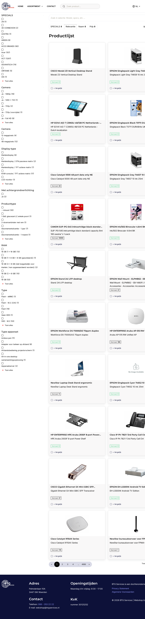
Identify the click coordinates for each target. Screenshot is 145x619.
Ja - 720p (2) (7, 105)
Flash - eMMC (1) (8, 295)
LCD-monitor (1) (8, 178)
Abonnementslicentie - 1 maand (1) (15, 233)
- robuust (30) (7, 209)
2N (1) (4, 20)
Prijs (93, 26)
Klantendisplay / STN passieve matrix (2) (18, 160)
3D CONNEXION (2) (9, 26)
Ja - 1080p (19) (7, 92)
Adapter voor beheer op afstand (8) (16, 343)
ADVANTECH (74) (8, 63)
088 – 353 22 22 (46, 604)
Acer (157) (5, 51)
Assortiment (33, 6)
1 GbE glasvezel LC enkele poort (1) (16, 215)
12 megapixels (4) (9, 134)
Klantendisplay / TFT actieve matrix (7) (17, 166)
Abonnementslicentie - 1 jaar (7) (14, 227)
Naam (82, 26)
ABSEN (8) (5, 38)
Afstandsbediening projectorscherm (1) (18, 349)
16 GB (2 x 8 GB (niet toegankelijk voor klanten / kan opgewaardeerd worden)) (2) (19, 264)
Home (20, 6)
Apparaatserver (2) (9, 364)
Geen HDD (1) (7, 313)
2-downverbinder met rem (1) (13, 221)
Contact (51, 6)
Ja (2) (4, 195)
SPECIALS (57, 26)
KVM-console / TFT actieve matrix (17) (17, 172)
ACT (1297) (6, 57)
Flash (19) (5, 307)
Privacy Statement (120, 588)
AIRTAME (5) (6, 69)
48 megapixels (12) (9, 140)
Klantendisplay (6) (9, 154)
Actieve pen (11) (8, 336)
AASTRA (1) (6, 32)
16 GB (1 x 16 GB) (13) (10, 250)
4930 (84, 564)
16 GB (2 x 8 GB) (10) (10, 272)
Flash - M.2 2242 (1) (10, 301)
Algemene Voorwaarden (123, 592)
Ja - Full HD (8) (7, 117)
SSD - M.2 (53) (7, 320)
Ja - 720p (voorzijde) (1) (11, 111)
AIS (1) (4, 75)
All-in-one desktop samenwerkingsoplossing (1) (13, 357)
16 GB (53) (5, 278)
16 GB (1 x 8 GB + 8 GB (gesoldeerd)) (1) (18, 256)
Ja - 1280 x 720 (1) (9, 98)
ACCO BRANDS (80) (10, 45)
